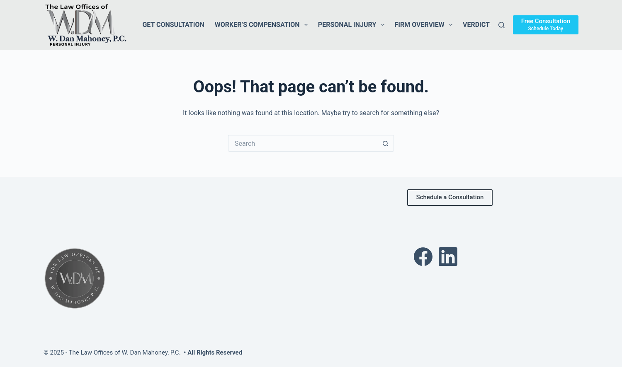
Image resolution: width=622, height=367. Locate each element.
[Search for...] (302, 143)
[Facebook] (423, 256)
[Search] (501, 25)
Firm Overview (425, 25)
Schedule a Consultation (450, 197)
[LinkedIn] (448, 256)
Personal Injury (353, 25)
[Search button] (385, 143)
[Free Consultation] (545, 24)
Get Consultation (173, 25)
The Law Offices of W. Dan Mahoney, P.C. (125, 352)
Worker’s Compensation (263, 25)
